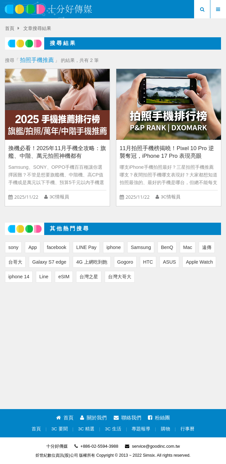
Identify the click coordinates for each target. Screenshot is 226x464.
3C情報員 (59, 196)
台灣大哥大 (119, 276)
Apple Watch (199, 262)
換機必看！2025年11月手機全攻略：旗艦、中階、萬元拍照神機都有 (57, 152)
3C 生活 (113, 428)
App (32, 247)
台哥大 (15, 262)
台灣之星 (88, 276)
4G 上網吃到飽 (91, 262)
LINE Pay (86, 247)
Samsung (141, 247)
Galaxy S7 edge (49, 262)
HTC (148, 262)
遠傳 (206, 247)
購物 (165, 428)
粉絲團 (159, 417)
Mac (187, 247)
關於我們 (93, 417)
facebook (56, 247)
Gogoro (125, 262)
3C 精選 (86, 428)
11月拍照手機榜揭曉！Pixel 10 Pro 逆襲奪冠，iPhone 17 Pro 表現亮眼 (167, 152)
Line (43, 276)
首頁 (9, 28)
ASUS (169, 262)
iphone (113, 247)
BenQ (167, 247)
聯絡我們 (127, 417)
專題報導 (141, 428)
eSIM (63, 276)
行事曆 (187, 428)
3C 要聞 (59, 428)
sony (13, 247)
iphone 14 (18, 276)
